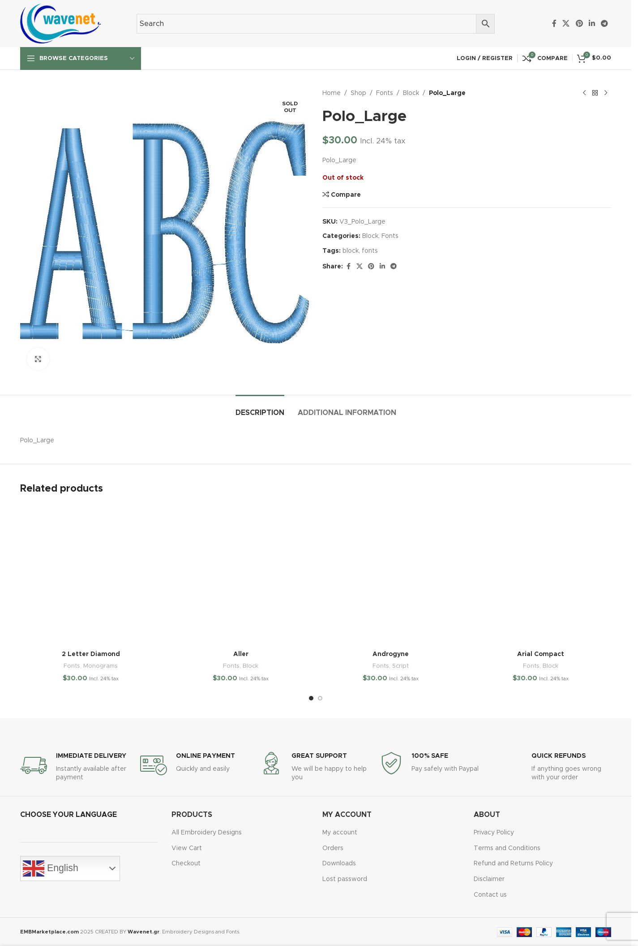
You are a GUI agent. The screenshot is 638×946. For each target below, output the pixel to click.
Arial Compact (540, 654)
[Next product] (605, 93)
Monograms (100, 666)
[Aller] (240, 575)
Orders (332, 848)
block (351, 251)
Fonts (384, 93)
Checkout (186, 863)
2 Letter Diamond (91, 654)
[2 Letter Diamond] (90, 575)
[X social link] (566, 23)
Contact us (490, 895)
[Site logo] (60, 23)
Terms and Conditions (507, 848)
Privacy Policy (494, 832)
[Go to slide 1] (311, 698)
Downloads (339, 863)
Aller (240, 654)
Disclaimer (489, 879)
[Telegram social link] (604, 23)
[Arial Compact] (540, 575)
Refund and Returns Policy (513, 863)
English (50, 868)
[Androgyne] (390, 575)
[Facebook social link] (554, 23)
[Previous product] (584, 93)
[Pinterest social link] (579, 23)
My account (339, 832)
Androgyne (391, 654)
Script (400, 666)
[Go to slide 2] (320, 698)
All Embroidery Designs (206, 832)
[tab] (260, 408)
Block (411, 93)
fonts (370, 251)
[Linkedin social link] (592, 23)
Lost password (344, 879)
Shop (358, 93)
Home (331, 93)
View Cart (186, 848)
